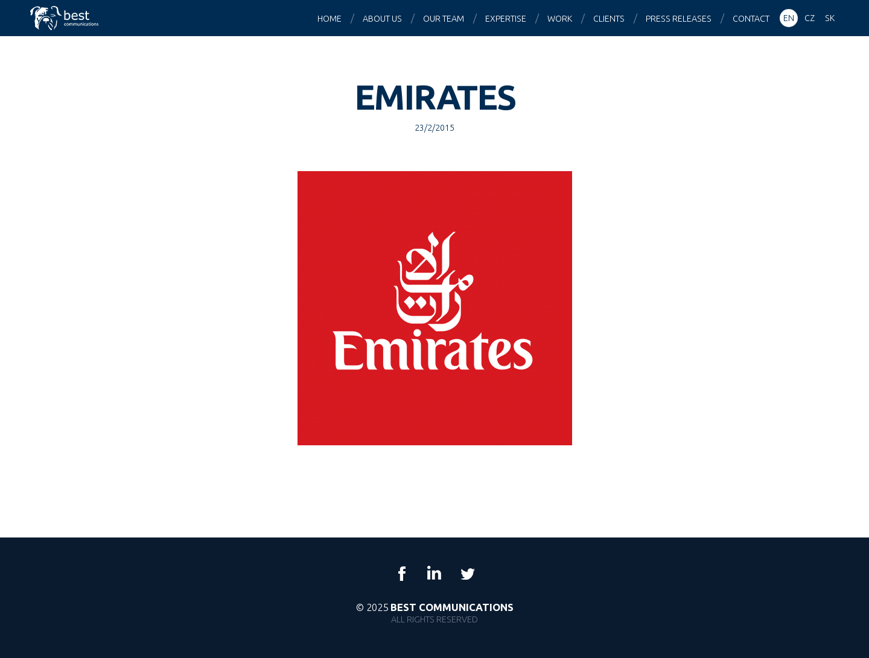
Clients (609, 19)
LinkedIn (434, 574)
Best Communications (65, 18)
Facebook (402, 574)
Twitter (467, 574)
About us (382, 19)
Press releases (678, 19)
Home (329, 19)
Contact (751, 19)
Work (559, 19)
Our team (443, 19)
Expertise (505, 19)
